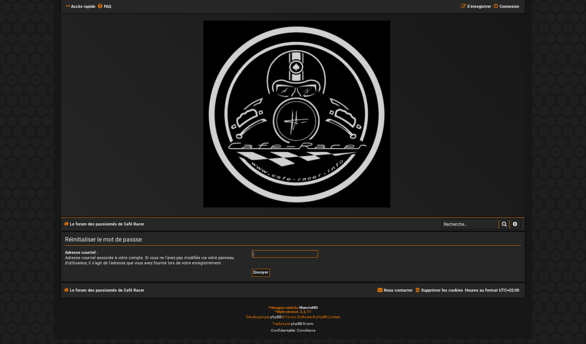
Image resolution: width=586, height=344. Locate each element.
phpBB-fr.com (302, 324)
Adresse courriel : (81, 252)
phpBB (275, 317)
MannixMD (308, 307)
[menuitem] (104, 6)
